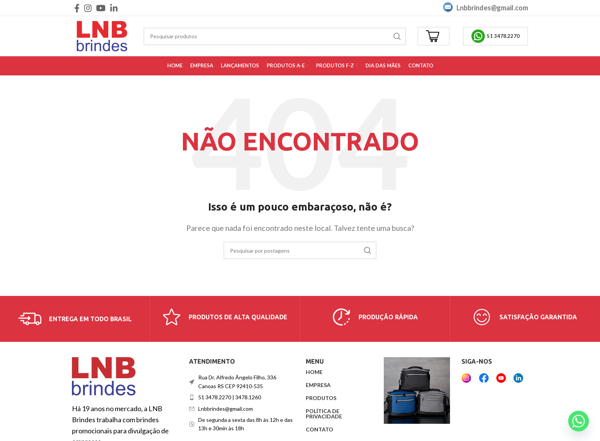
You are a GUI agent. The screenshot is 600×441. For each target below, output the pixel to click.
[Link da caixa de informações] (75, 318)
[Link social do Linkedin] (114, 8)
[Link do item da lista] (242, 397)
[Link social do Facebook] (77, 8)
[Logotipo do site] (102, 35)
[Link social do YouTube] (101, 8)
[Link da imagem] (103, 375)
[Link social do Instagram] (88, 8)
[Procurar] (274, 36)
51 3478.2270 (495, 36)
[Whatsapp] (578, 421)
